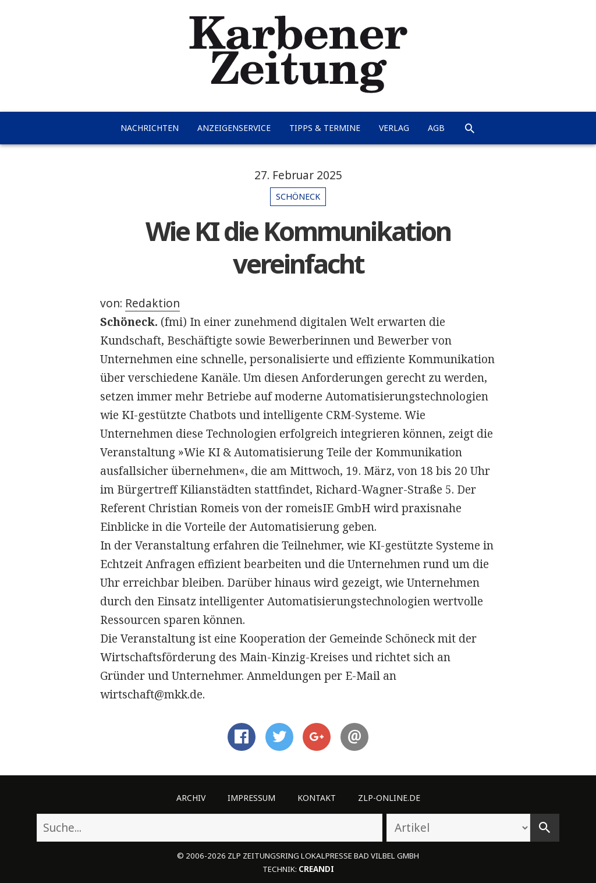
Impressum (251, 797)
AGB (436, 127)
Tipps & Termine (324, 127)
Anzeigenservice (234, 127)
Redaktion (152, 303)
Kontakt (316, 797)
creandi (316, 869)
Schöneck (298, 196)
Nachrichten (149, 127)
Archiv (190, 797)
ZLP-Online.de (389, 797)
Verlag (394, 127)
